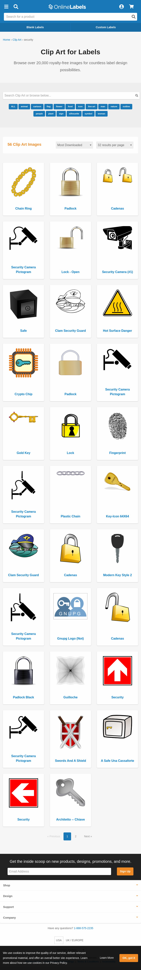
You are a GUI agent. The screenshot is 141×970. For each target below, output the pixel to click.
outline (126, 106)
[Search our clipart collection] (71, 95)
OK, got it (129, 957)
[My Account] (121, 7)
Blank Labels (35, 27)
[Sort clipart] (74, 145)
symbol (88, 113)
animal (24, 106)
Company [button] (9, 917)
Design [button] (7, 896)
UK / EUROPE (74, 940)
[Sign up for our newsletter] (59, 871)
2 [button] (76, 836)
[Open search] (133, 16)
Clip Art (17, 39)
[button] (6, 7)
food (70, 106)
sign (61, 113)
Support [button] (8, 907)
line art (91, 106)
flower (59, 106)
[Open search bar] (16, 7)
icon (80, 106)
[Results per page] (114, 145)
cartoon (37, 106)
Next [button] (87, 836)
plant (50, 113)
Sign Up (125, 871)
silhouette (74, 113)
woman (101, 113)
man (103, 106)
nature (114, 106)
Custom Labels (106, 27)
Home (6, 39)
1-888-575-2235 (83, 928)
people (39, 113)
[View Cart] (131, 7)
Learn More (107, 957)
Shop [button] (6, 885)
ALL (13, 106)
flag (48, 106)
